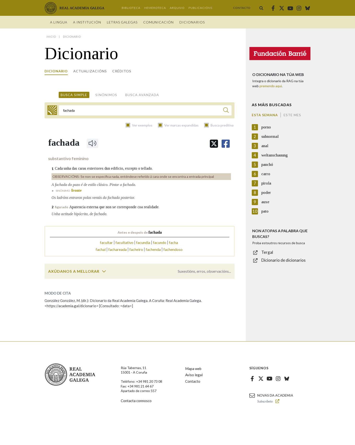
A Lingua (58, 22)
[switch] (104, 271)
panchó (267, 164)
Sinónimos (106, 95)
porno (266, 127)
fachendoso (173, 249)
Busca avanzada (142, 95)
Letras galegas (122, 22)
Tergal (267, 252)
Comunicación (158, 22)
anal (264, 146)
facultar (106, 242)
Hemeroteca (155, 8)
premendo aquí (270, 86)
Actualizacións (90, 71)
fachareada (117, 249)
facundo (159, 242)
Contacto (242, 8)
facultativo (124, 242)
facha (173, 242)
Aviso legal (194, 375)
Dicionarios (192, 22)
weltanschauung (274, 155)
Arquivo (177, 8)
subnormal (270, 136)
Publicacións (200, 8)
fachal (101, 249)
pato (265, 211)
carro (265, 174)
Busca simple (74, 95)
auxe (265, 202)
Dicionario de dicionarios (283, 260)
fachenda (153, 249)
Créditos (121, 71)
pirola (266, 183)
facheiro (136, 249)
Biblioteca (131, 8)
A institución (87, 22)
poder (266, 192)
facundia (143, 242)
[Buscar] (226, 110)
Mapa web (193, 368)
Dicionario (56, 71)
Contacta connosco (136, 401)
